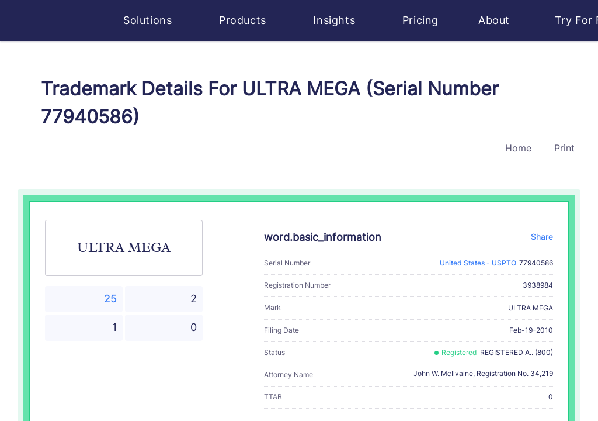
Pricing (420, 20)
